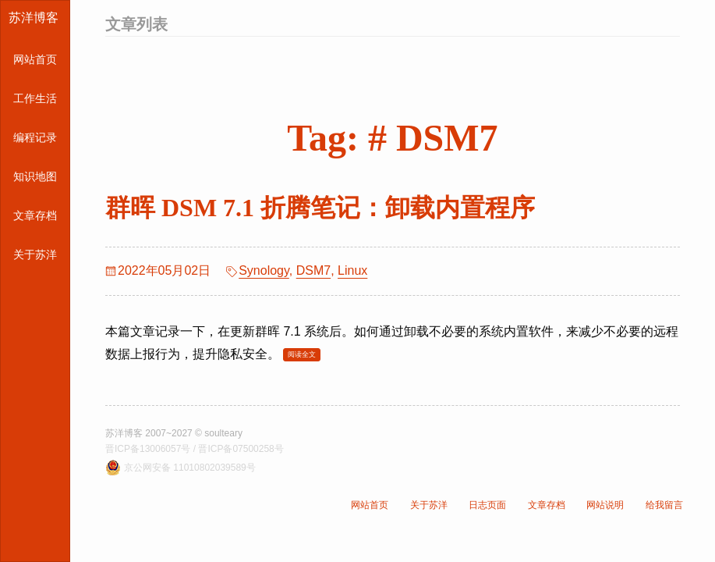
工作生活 (35, 98)
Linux (352, 270)
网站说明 (605, 505)
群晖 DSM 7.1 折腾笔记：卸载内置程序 (320, 208)
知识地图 (35, 176)
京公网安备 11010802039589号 (190, 467)
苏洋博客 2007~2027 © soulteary (173, 433)
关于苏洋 (35, 254)
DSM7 (313, 270)
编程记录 (35, 137)
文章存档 (35, 215)
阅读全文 (302, 354)
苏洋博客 (33, 17)
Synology (264, 270)
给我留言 (664, 505)
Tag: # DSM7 (392, 137)
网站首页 (35, 59)
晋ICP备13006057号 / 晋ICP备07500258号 (194, 448)
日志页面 (487, 505)
